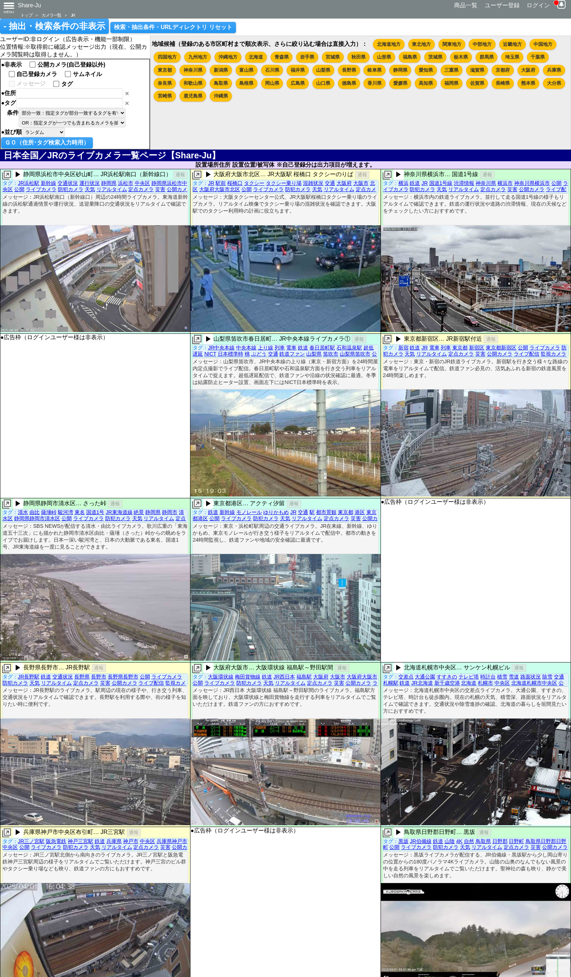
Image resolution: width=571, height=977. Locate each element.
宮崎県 (165, 96)
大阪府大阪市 (362, 677)
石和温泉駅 (349, 348)
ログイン (538, 5)
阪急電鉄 (56, 841)
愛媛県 (400, 83)
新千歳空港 (447, 683)
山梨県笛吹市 (355, 354)
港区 (360, 512)
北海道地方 (389, 44)
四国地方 (167, 57)
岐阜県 (374, 70)
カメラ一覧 (51, 15)
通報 (180, 174)
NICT (210, 354)
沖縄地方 (227, 57)
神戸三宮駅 (80, 841)
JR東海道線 (119, 512)
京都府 (503, 70)
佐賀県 (477, 83)
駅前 (221, 183)
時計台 (488, 677)
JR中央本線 (221, 348)
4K (459, 841)
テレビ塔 (468, 677)
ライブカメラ (41, 189)
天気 (90, 189)
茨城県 (435, 57)
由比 (34, 512)
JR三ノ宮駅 (31, 841)
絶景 (139, 512)
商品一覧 (465, 5)
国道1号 (95, 512)
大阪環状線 (220, 677)
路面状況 (530, 677)
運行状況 (89, 183)
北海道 (256, 57)
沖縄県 (221, 96)
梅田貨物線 (247, 677)
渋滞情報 (464, 183)
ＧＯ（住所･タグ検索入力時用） (47, 142)
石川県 (272, 70)
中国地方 (542, 44)
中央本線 (246, 348)
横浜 (403, 183)
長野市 (98, 677)
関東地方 (451, 44)
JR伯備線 (420, 841)
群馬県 (487, 57)
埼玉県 (512, 57)
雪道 (514, 677)
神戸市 (130, 841)
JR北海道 (422, 683)
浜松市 (125, 183)
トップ (26, 15)
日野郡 (500, 841)
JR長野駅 (28, 677)
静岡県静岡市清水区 (37, 518)
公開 (19, 189)
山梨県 (323, 70)
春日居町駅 (322, 348)
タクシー (254, 183)
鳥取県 (221, 83)
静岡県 (400, 70)
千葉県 (538, 57)
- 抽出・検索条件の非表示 (54, 26)
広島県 (298, 83)
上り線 (265, 348)
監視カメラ (553, 354)
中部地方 (482, 44)
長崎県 (503, 83)
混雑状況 (313, 183)
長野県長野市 (123, 677)
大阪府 (528, 70)
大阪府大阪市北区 (219, 189)
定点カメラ (141, 189)
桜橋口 (235, 183)
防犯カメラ (70, 189)
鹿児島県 (193, 96)
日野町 (516, 841)
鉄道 (415, 183)
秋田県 (358, 57)
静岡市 (169, 512)
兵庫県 (554, 70)
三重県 (451, 70)
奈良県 (165, 83)
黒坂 (403, 841)
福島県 (410, 57)
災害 (160, 189)
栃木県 (461, 57)
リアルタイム (112, 189)
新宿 (403, 348)
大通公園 (425, 677)
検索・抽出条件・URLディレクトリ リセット (173, 27)
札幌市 (485, 683)
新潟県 (221, 70)
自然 (469, 841)
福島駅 (304, 677)
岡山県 (272, 83)
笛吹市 (330, 354)
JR (73, 15)
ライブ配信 (526, 354)
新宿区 (476, 348)
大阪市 (361, 183)
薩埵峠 (48, 512)
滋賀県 (477, 70)
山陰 (450, 841)
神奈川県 (193, 70)
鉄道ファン (292, 354)
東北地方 (421, 44)
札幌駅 (390, 683)
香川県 (374, 83)
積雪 (502, 677)
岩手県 (307, 57)
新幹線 (48, 183)
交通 (330, 183)
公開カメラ (531, 189)
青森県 (282, 57)
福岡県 (451, 83)
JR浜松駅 (28, 183)
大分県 (554, 83)
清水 (23, 512)
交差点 (406, 677)
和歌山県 (193, 83)
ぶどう (259, 354)
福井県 (298, 70)
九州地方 (197, 57)
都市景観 (326, 512)
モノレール (249, 512)
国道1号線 (441, 183)
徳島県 (349, 83)
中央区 (142, 183)
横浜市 (505, 183)
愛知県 (426, 70)
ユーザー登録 (502, 5)
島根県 (246, 83)
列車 (280, 348)
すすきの (447, 677)
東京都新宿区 (501, 348)
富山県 (246, 70)
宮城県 (333, 57)
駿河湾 (65, 512)
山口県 (323, 83)
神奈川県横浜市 (532, 183)
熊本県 (528, 83)
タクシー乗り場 (284, 183)
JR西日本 (284, 677)
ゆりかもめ (276, 512)
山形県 (384, 57)
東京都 (165, 70)
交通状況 (68, 183)
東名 (80, 512)
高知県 (426, 83)
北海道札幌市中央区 (534, 683)
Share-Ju (29, 5)
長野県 (349, 70)
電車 (291, 348)
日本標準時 (230, 354)
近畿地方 (512, 44)
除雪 (547, 677)
